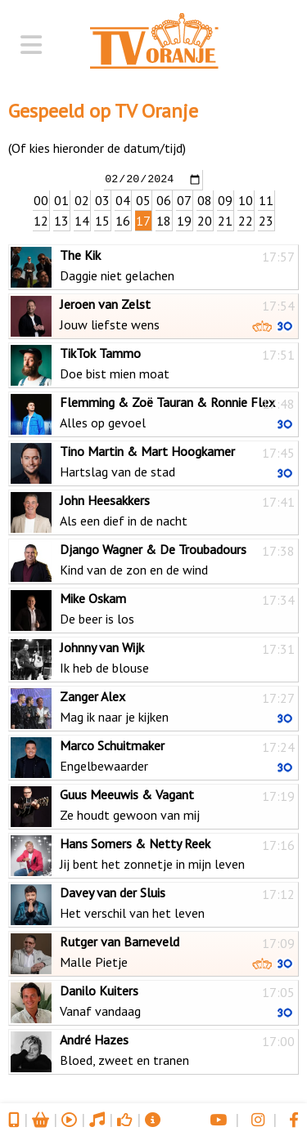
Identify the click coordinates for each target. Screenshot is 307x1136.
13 (61, 220)
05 (143, 199)
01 (61, 199)
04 (122, 199)
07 (184, 199)
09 (225, 199)
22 (245, 220)
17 (143, 220)
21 (225, 220)
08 (204, 199)
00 (41, 199)
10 (245, 199)
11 (266, 199)
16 (122, 220)
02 (81, 199)
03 (102, 199)
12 (41, 220)
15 (102, 220)
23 (266, 220)
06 (163, 199)
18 (163, 220)
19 (184, 220)
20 (204, 220)
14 (81, 220)
